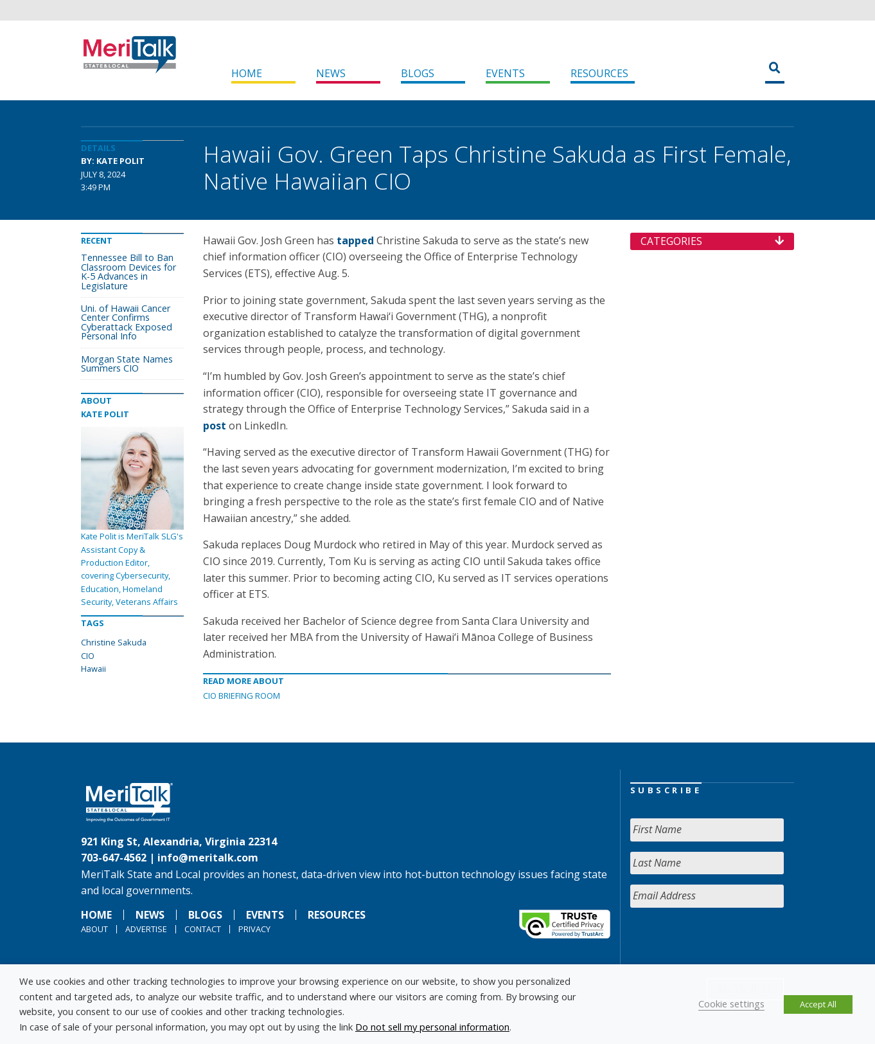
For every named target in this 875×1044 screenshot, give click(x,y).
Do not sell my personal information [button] (432, 1026)
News (331, 73)
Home (246, 73)
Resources (599, 73)
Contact (202, 929)
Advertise (146, 929)
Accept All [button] (818, 1004)
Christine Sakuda (113, 642)
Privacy (254, 929)
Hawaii (93, 668)
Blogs (417, 73)
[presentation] (728, 943)
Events (505, 73)
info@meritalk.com (207, 858)
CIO (87, 656)
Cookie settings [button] (731, 1003)
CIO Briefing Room (241, 695)
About (94, 929)
